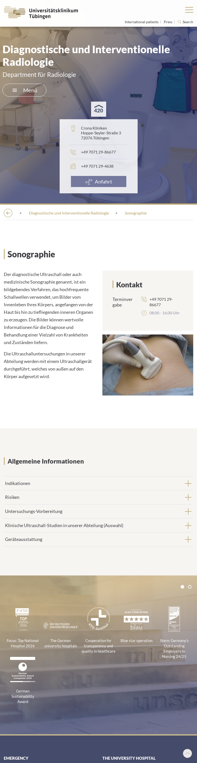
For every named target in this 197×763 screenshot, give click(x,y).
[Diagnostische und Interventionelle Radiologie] (69, 212)
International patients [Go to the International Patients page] (142, 22)
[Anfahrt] (98, 181)
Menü (25, 90)
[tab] (98, 483)
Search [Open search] (188, 22)
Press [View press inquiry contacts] (168, 22)
